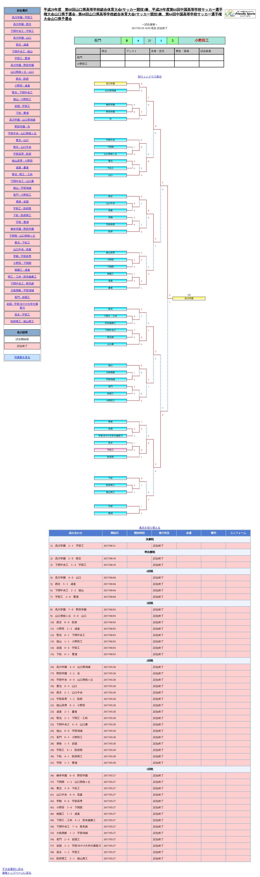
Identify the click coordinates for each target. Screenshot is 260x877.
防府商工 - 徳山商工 (22, 321)
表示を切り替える (149, 527)
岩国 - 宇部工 (22, 106)
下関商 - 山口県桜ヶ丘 (22, 235)
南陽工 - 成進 (22, 269)
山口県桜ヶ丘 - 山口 (22, 72)
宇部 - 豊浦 (22, 222)
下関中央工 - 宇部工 (22, 31)
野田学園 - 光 (22, 126)
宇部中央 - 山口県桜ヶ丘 (22, 133)
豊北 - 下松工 (22, 242)
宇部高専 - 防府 (22, 153)
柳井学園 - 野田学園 (22, 228)
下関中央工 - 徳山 (22, 51)
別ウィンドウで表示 (150, 76)
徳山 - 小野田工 (22, 99)
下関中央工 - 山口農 (22, 181)
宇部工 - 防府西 (22, 208)
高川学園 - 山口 (22, 37)
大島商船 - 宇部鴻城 (22, 290)
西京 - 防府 (22, 78)
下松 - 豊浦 (22, 112)
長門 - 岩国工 (22, 297)
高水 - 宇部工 (22, 314)
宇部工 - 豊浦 (22, 58)
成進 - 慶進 (22, 167)
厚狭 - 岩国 (22, 201)
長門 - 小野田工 (22, 194)
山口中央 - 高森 (22, 249)
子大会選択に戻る (12, 869)
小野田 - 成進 (22, 85)
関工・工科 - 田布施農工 (22, 276)
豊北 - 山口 (22, 140)
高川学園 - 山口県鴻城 (22, 119)
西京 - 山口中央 (22, 147)
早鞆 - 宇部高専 (22, 256)
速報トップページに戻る (16, 872)
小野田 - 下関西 (22, 263)
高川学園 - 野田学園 (22, 65)
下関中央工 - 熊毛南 (22, 283)
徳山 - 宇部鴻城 (22, 188)
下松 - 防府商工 (22, 215)
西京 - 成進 (22, 44)
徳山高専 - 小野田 (22, 160)
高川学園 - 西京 (22, 24)
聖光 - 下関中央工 (22, 92)
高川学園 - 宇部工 (22, 17)
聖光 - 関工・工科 (22, 174)
